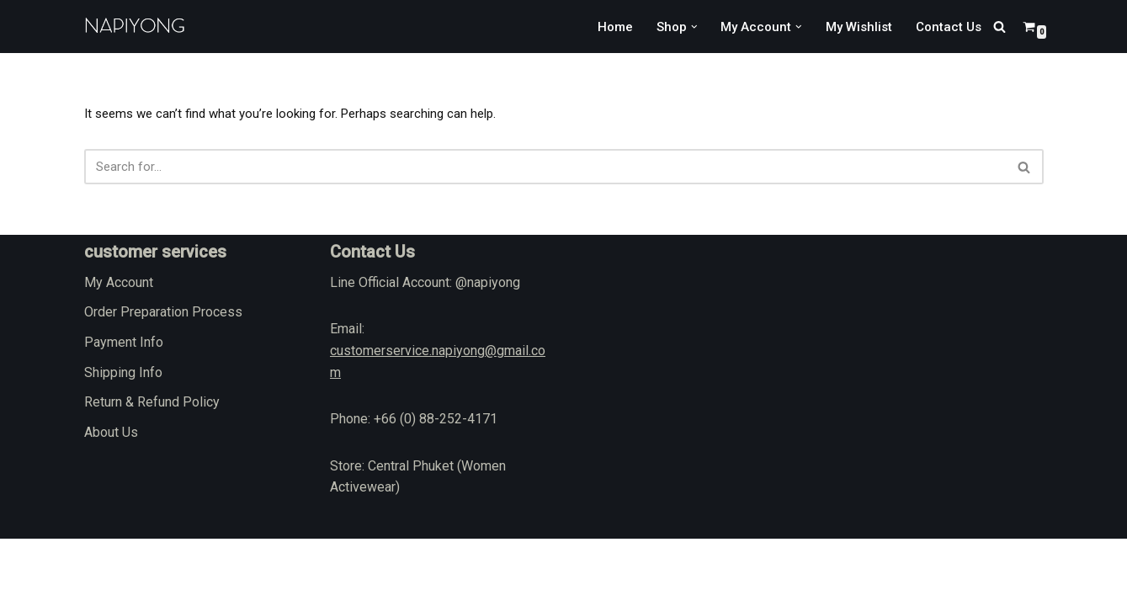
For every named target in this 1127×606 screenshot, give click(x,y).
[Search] (999, 26)
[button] (683, 27)
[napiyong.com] (134, 26)
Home (601, 27)
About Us (111, 500)
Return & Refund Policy (152, 469)
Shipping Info (123, 440)
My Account (118, 350)
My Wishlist (853, 27)
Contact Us (946, 27)
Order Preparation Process (163, 379)
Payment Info (123, 409)
